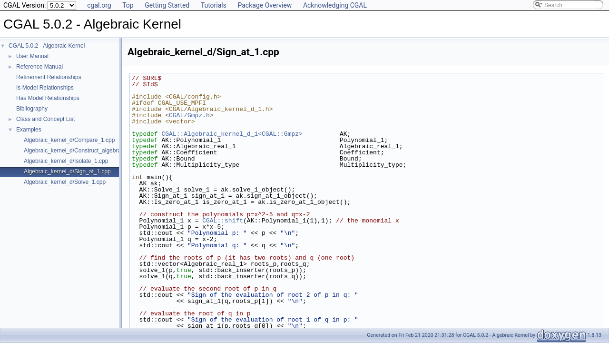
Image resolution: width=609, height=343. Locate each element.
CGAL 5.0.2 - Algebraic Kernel (47, 45)
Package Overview (264, 5)
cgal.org (99, 5)
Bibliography (32, 108)
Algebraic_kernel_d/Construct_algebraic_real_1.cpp (89, 150)
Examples (28, 129)
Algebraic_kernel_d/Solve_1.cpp (65, 182)
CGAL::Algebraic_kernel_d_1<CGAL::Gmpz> (231, 134)
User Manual (32, 56)
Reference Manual (39, 66)
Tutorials (213, 5)
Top (128, 5)
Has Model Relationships (47, 98)
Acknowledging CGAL (335, 5)
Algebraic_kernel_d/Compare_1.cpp (69, 140)
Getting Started (167, 5)
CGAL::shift (222, 220)
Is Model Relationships (45, 87)
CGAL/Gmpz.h (189, 115)
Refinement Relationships (48, 77)
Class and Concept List (45, 119)
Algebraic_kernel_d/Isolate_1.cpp (66, 161)
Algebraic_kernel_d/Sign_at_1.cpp (67, 171)
